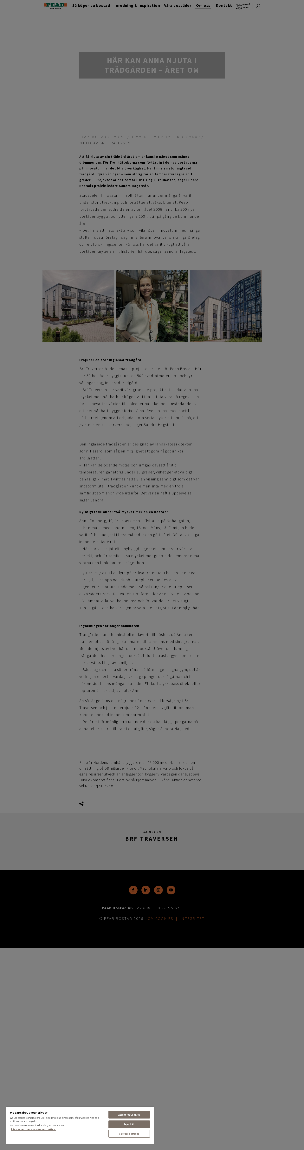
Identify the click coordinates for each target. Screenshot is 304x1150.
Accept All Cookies (129, 1114)
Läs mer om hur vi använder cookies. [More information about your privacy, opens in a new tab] (33, 1129)
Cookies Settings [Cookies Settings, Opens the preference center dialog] (129, 1133)
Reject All (129, 1124)
